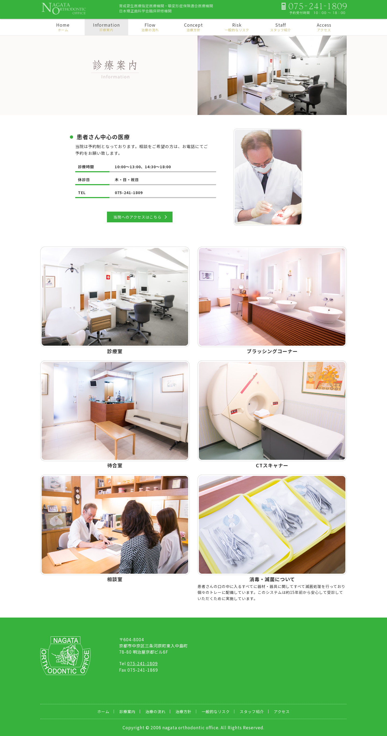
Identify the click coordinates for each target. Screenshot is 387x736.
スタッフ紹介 (252, 711)
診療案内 (127, 711)
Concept (193, 27)
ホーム (103, 711)
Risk (237, 27)
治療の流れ (155, 711)
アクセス (282, 711)
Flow (150, 27)
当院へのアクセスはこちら (137, 217)
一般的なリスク (216, 711)
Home (63, 27)
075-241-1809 (142, 663)
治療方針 (183, 711)
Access (324, 27)
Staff (280, 27)
